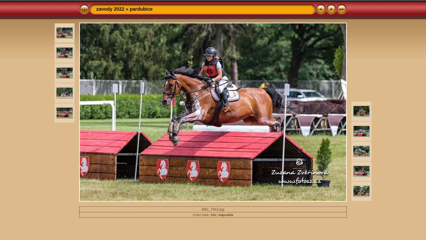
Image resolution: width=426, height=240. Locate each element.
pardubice (141, 9)
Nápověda (226, 215)
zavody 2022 (110, 9)
